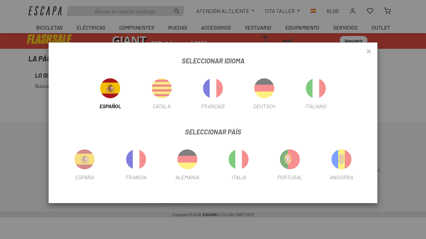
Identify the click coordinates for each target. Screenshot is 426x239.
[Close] (368, 52)
